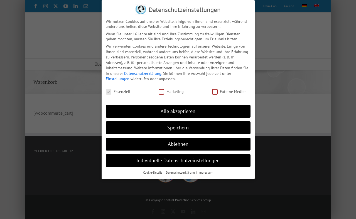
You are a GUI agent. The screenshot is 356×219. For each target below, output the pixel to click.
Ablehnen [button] (178, 144)
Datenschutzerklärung (142, 73)
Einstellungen (117, 78)
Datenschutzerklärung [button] (181, 172)
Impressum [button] (205, 172)
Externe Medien (229, 91)
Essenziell (118, 91)
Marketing (171, 91)
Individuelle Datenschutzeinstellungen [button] (178, 160)
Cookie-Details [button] (153, 172)
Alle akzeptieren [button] (178, 111)
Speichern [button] (178, 127)
